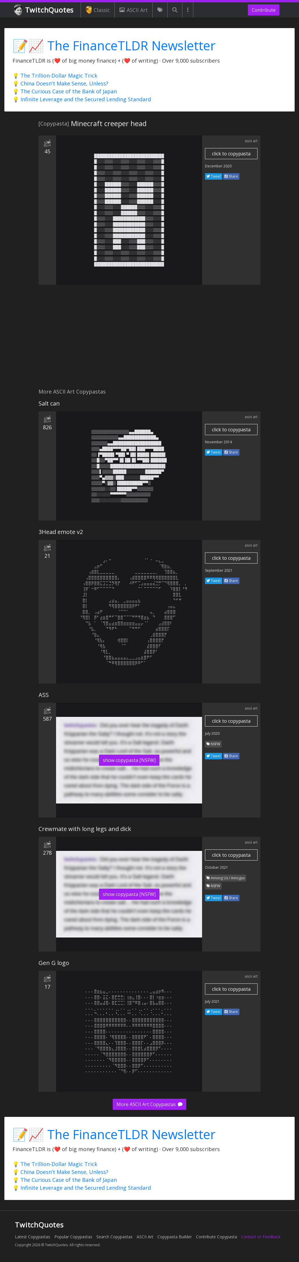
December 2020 (218, 166)
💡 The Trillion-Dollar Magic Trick (55, 75)
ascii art (251, 140)
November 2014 (218, 441)
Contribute (264, 10)
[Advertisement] (149, 340)
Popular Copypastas (73, 1236)
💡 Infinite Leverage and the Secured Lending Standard (82, 99)
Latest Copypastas (32, 1236)
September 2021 (218, 570)
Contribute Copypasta (216, 1236)
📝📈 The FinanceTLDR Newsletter (114, 45)
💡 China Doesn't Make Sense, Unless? (60, 83)
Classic (98, 10)
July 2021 (212, 1001)
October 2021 (216, 867)
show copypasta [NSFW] (129, 760)
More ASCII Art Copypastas (149, 1104)
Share (231, 176)
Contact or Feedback (261, 1236)
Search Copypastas (114, 1236)
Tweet (213, 176)
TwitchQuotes (44, 10)
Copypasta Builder (174, 1236)
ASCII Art (133, 9)
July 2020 (212, 733)
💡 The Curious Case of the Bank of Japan (65, 91)
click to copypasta (231, 153)
